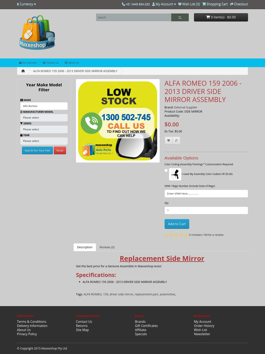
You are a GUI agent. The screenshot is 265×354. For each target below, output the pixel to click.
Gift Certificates (146, 326)
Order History (204, 326)
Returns (82, 326)
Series (25, 123)
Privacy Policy (27, 334)
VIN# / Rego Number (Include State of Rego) (190, 186)
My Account (202, 322)
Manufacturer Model (36, 112)
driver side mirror (121, 294)
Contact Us (51, 62)
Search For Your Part (38, 150)
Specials (141, 334)
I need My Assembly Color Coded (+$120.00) (201, 174)
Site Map (82, 330)
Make (25, 100)
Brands (140, 322)
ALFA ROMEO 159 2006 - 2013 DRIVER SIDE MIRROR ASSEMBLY (75, 71)
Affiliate (140, 330)
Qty (167, 203)
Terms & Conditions (31, 322)
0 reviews (195, 235)
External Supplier (185, 107)
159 (105, 294)
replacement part (146, 294)
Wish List (200, 330)
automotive (167, 294)
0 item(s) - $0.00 (221, 17)
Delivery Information (32, 326)
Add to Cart (177, 224)
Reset (60, 150)
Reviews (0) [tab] (107, 247)
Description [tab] (85, 247)
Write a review (213, 235)
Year (25, 135)
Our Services (28, 62)
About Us (72, 62)
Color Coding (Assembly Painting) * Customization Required (199, 164)
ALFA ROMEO (93, 294)
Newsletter (202, 334)
